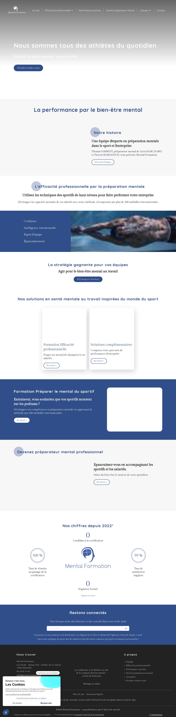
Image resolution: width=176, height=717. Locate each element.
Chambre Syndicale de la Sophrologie (89, 715)
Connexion (156, 714)
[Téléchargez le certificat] (91, 684)
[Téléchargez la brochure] (88, 279)
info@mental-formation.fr (29, 675)
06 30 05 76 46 (23, 671)
